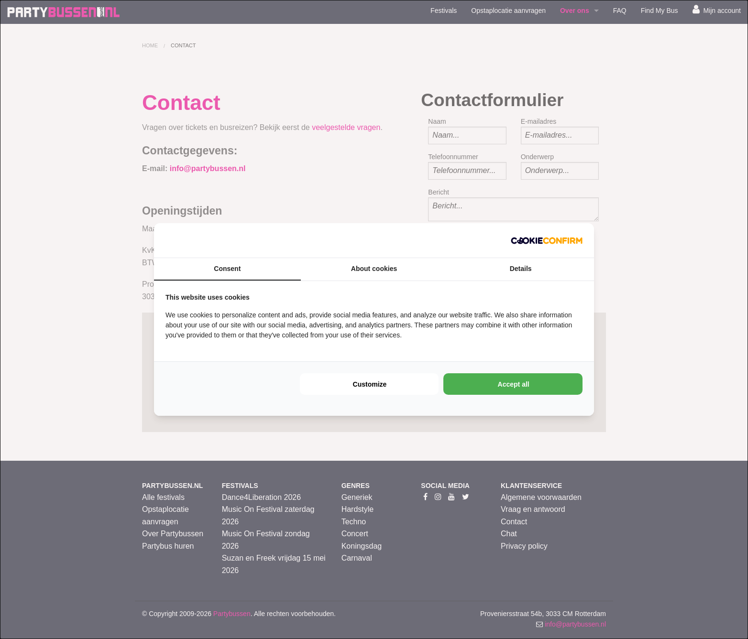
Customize (370, 384)
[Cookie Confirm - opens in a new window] (547, 240)
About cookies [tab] (374, 268)
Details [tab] (521, 268)
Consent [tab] (227, 268)
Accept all (513, 384)
